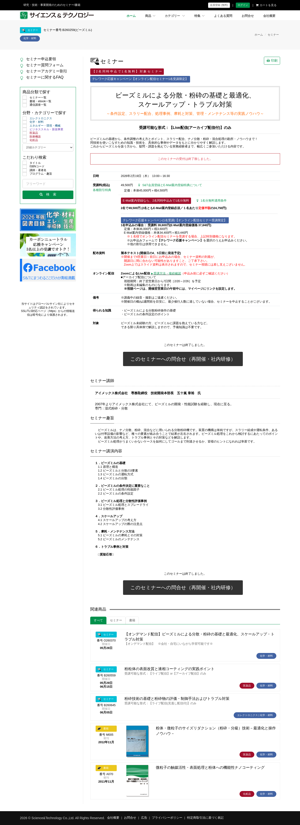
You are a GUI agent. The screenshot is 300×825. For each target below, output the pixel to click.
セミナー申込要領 (41, 59)
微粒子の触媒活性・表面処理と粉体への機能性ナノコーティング (210, 767)
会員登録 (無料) (219, 5)
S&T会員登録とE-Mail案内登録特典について (170, 185)
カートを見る (266, 5)
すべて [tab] (98, 620)
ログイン (243, 5)
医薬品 (30, 133)
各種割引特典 (102, 190)
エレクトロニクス (37, 118)
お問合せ (248, 16)
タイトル (31, 163)
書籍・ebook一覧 (36, 101)
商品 (150, 16)
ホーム (131, 16)
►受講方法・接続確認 (166, 273)
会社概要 (269, 16)
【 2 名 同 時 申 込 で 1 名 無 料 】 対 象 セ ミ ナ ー (127, 71)
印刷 (272, 60)
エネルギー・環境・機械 (41, 126)
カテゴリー (175, 16)
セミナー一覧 (34, 98)
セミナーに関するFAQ (45, 77)
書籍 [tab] (132, 620)
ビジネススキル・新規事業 (42, 129)
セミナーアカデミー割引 (46, 71)
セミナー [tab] (116, 620)
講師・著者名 (34, 170)
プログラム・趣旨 (37, 174)
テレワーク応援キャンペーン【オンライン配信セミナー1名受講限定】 (140, 79)
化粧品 (30, 140)
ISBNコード (33, 167)
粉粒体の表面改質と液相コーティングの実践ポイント (169, 669)
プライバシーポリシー (167, 817)
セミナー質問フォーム (45, 65)
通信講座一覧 (34, 105)
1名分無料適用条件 (212, 200)
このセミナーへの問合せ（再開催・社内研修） (183, 359)
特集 (199, 16)
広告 (144, 817)
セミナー (273, 34)
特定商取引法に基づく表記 (205, 817)
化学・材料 (33, 122)
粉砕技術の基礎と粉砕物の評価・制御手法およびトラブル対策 (176, 699)
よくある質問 (223, 16)
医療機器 (31, 137)
